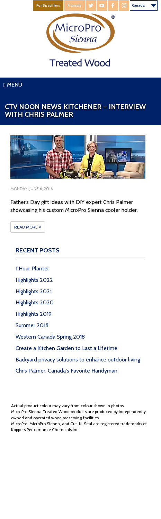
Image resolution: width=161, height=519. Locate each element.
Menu (12, 84)
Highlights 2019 (34, 314)
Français (74, 5)
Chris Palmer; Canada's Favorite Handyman (66, 370)
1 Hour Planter (32, 268)
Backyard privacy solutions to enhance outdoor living (78, 359)
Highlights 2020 (35, 302)
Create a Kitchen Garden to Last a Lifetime (66, 348)
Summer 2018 (32, 325)
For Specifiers (48, 5)
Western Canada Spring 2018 (50, 336)
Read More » (27, 227)
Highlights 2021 (34, 291)
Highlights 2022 (34, 280)
